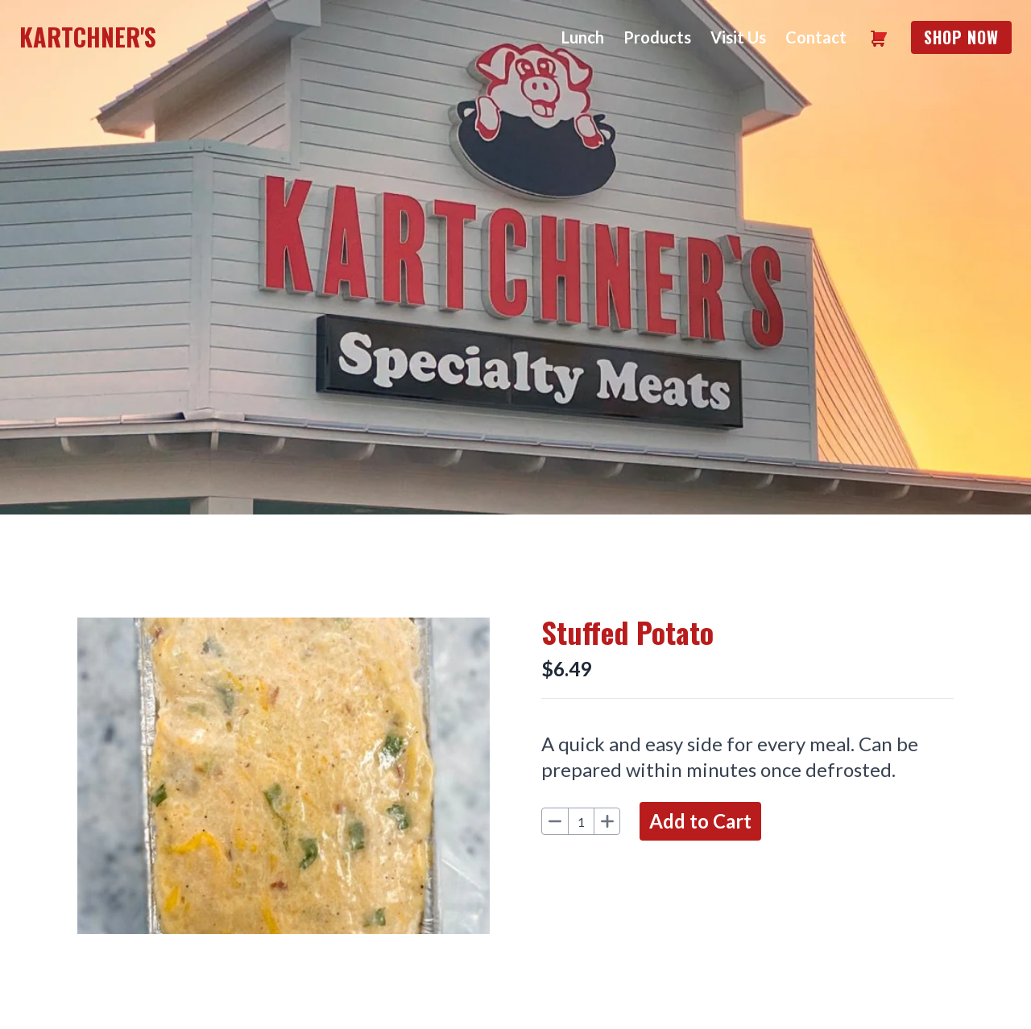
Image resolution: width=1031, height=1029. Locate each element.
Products (657, 37)
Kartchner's (87, 37)
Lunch (582, 37)
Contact (816, 37)
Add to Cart (700, 821)
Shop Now (961, 37)
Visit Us (738, 37)
